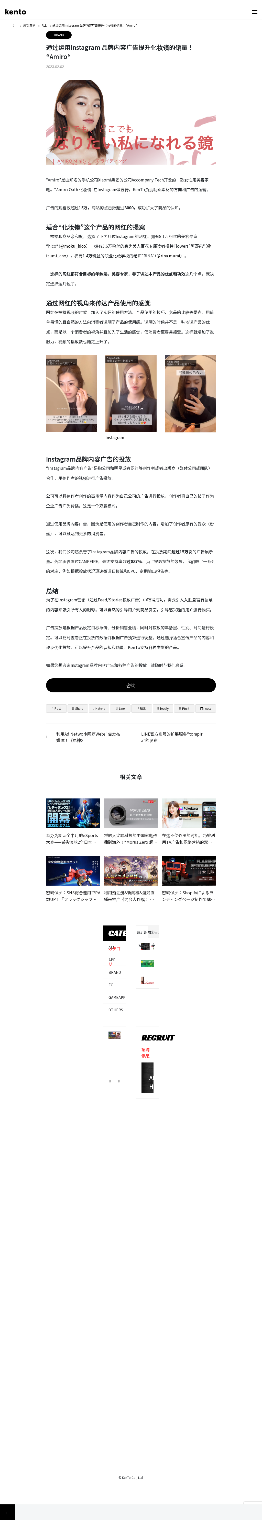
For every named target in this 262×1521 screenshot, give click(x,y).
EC (110, 984)
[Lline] (120, 708)
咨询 (131, 685)
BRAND (59, 35)
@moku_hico (73, 246)
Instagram (114, 437)
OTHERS (115, 1009)
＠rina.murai (168, 256)
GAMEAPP (116, 997)
